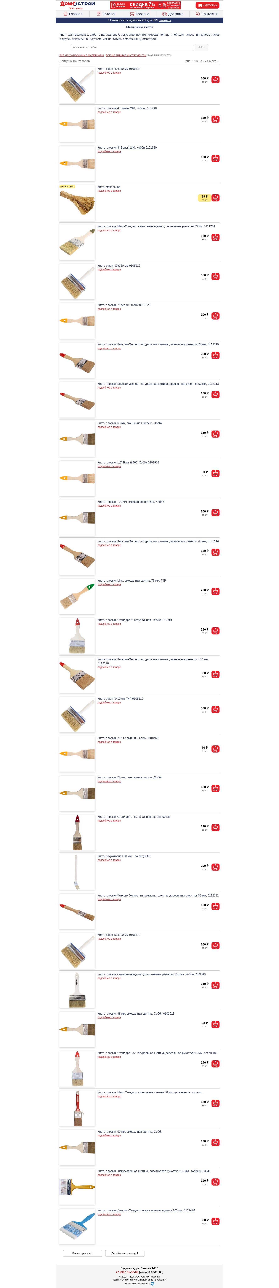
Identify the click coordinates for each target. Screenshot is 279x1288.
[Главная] (77, 4)
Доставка (173, 13)
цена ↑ (188, 61)
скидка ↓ (213, 61)
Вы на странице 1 (82, 1253)
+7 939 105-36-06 (127, 1272)
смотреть (165, 20)
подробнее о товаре (109, 72)
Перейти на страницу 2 (125, 1253)
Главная (73, 13)
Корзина (139, 13)
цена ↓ (199, 61)
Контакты (206, 13)
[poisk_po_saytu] (132, 47)
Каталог (106, 13)
